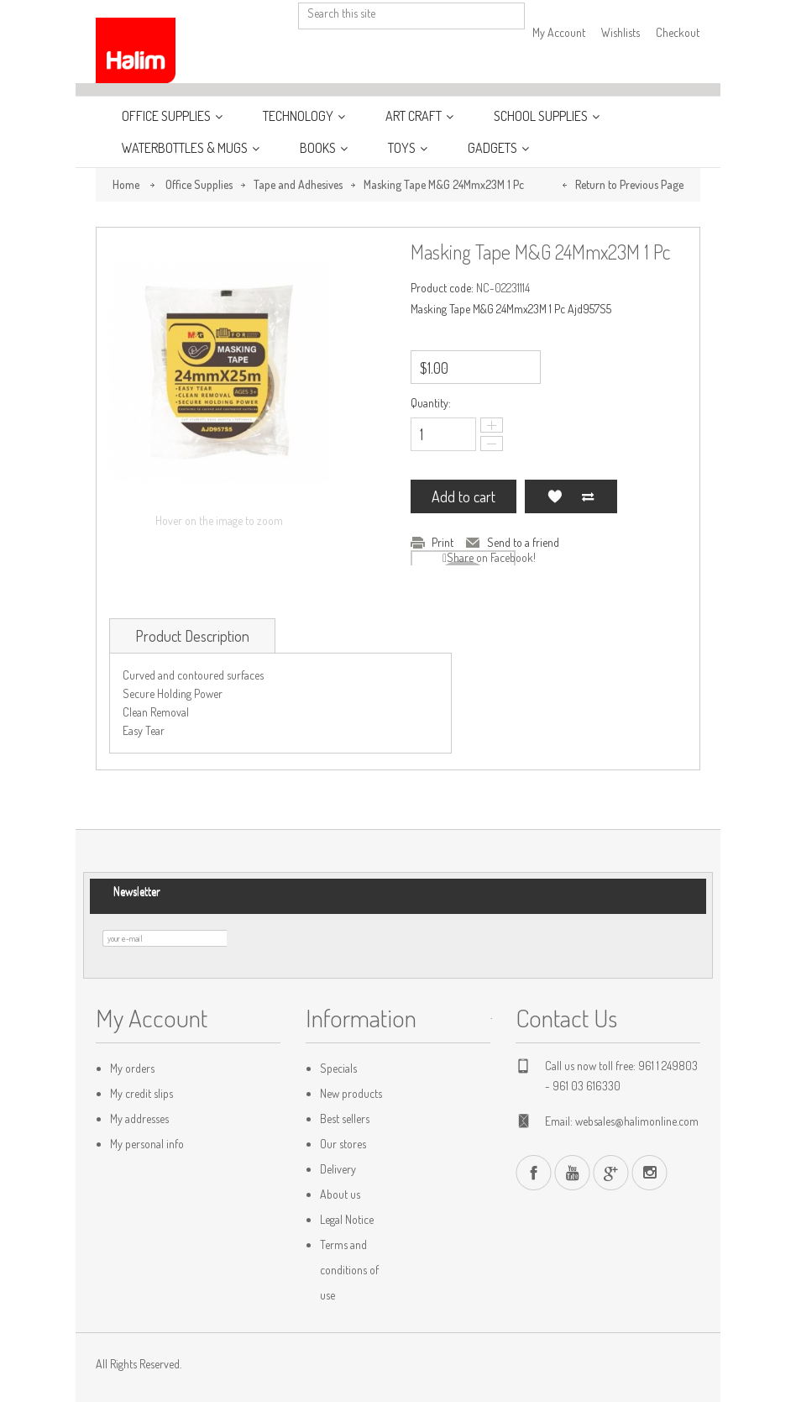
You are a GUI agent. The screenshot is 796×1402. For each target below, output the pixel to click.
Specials (338, 1068)
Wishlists (620, 32)
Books (319, 147)
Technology (299, 116)
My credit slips (141, 1093)
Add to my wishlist (554, 496)
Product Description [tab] (192, 636)
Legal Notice (347, 1219)
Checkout (677, 32)
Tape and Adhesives (298, 184)
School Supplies (542, 116)
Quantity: (431, 403)
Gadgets (494, 147)
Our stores (343, 1144)
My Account (558, 32)
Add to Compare (588, 496)
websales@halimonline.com (637, 1121)
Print (442, 542)
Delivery (338, 1169)
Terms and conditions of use (349, 1269)
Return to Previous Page (629, 184)
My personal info (147, 1144)
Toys (403, 147)
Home (126, 184)
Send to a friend (523, 542)
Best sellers (344, 1118)
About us (340, 1194)
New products (351, 1093)
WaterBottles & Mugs (186, 147)
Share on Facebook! (491, 557)
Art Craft (414, 116)
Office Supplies (167, 116)
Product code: (442, 288)
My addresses (139, 1118)
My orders (132, 1068)
